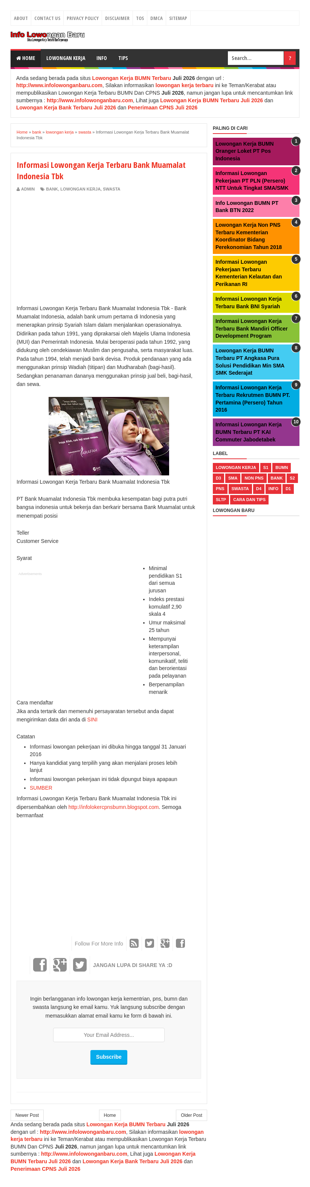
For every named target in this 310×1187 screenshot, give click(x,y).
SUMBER (41, 788)
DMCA (156, 18)
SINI (92, 720)
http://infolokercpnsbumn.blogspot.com (114, 807)
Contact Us (47, 18)
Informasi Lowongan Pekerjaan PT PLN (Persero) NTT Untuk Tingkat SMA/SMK (252, 180)
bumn (281, 467)
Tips (123, 58)
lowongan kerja (80, 189)
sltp (221, 499)
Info (101, 58)
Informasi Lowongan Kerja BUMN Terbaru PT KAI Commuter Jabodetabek (248, 431)
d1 (288, 488)
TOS (140, 18)
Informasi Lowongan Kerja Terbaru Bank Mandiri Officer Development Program (251, 328)
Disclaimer (117, 18)
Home (25, 58)
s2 (292, 478)
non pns (253, 478)
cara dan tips (249, 499)
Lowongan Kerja (65, 58)
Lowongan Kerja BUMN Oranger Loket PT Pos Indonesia (244, 151)
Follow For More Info (99, 944)
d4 (258, 488)
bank (52, 189)
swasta (111, 189)
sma (232, 478)
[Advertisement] (80, 248)
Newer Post (27, 1115)
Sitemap (178, 18)
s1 (265, 467)
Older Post (191, 1115)
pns (220, 488)
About (21, 18)
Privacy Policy (83, 18)
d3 (218, 478)
